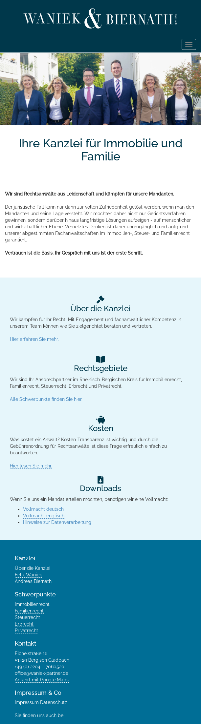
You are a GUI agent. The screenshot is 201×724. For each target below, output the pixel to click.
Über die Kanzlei (32, 568)
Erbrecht (24, 624)
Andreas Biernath (33, 581)
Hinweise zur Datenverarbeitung (57, 522)
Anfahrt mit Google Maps (42, 679)
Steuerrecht (27, 617)
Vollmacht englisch (43, 515)
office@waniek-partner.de (41, 673)
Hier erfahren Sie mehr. (34, 339)
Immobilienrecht (32, 604)
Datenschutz (53, 702)
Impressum (27, 702)
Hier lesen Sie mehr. (31, 465)
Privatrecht (26, 630)
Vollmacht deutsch (43, 509)
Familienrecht (29, 610)
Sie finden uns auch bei (40, 715)
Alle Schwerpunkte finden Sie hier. (46, 399)
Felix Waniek (28, 574)
